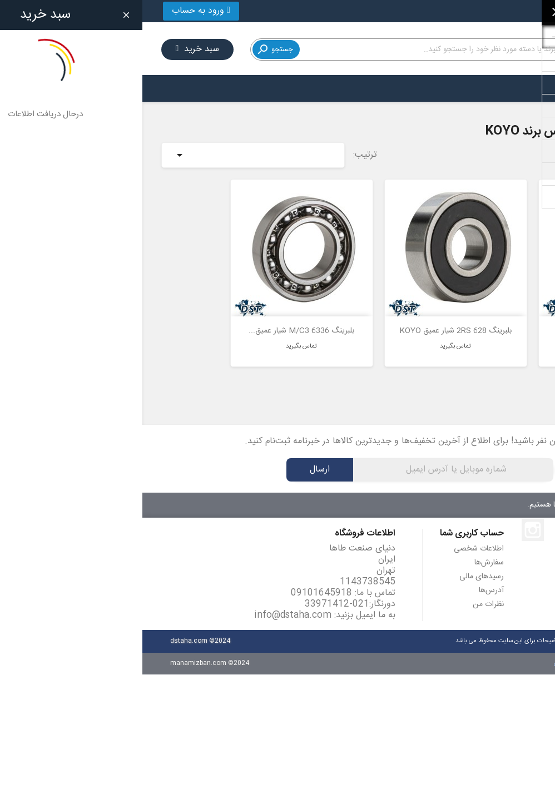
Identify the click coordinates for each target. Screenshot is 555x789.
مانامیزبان (424, 652)
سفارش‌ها (346, 552)
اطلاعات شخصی (336, 538)
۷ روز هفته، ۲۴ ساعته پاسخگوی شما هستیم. (453, 494)
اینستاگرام (390, 519)
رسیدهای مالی (339, 566)
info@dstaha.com (150, 604)
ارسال (177, 459)
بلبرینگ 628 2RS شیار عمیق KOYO (313, 320)
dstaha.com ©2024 (58, 630)
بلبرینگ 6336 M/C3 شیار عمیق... (159, 320)
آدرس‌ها (348, 580)
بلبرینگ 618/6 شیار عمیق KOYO (467, 320)
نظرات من (345, 594)
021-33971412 (498, 10)
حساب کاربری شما (329, 522)
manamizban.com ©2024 (67, 652)
